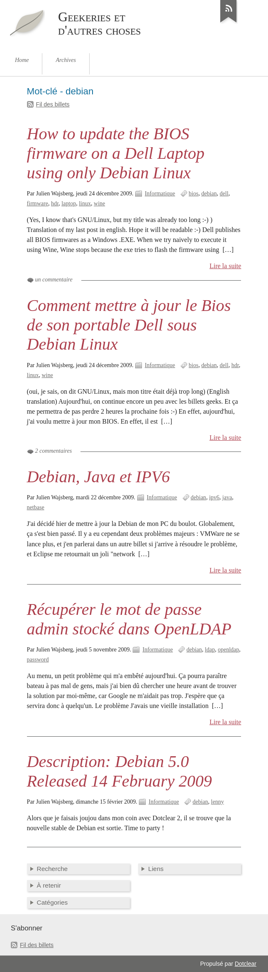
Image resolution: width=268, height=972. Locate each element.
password (38, 659)
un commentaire (54, 279)
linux (85, 203)
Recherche (52, 868)
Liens (155, 868)
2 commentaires (53, 451)
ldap (210, 649)
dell (224, 193)
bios (193, 193)
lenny (217, 802)
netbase (35, 507)
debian (209, 193)
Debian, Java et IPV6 (98, 476)
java (227, 497)
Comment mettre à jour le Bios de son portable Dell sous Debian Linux (129, 325)
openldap (228, 649)
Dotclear (245, 963)
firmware (37, 203)
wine (99, 203)
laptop (68, 203)
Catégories (52, 902)
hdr (54, 203)
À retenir (49, 885)
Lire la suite (225, 265)
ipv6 (214, 497)
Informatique (160, 193)
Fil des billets (53, 104)
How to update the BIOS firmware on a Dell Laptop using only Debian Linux (116, 153)
